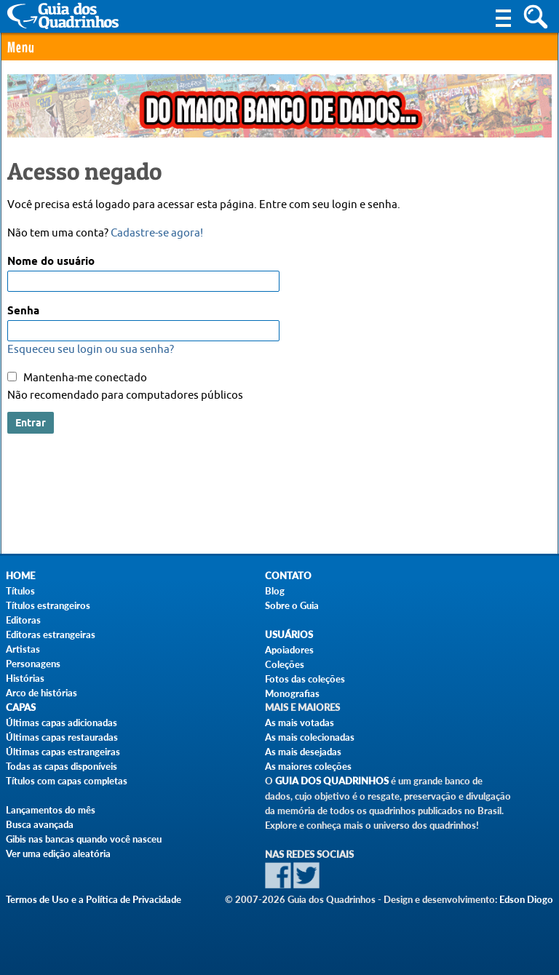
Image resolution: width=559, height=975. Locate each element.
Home (20, 575)
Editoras (23, 620)
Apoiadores (289, 650)
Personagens (33, 663)
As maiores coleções (308, 766)
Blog (275, 591)
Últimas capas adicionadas (61, 722)
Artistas (23, 649)
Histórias (25, 678)
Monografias (292, 693)
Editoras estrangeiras (50, 634)
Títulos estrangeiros (48, 605)
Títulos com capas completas (66, 781)
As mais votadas (299, 722)
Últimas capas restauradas (62, 737)
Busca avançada (40, 824)
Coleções (284, 664)
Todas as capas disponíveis (61, 766)
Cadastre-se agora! (157, 233)
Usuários (289, 634)
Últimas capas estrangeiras (63, 751)
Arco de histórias (41, 693)
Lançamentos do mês (50, 810)
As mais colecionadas (309, 737)
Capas (21, 707)
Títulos (20, 591)
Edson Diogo (526, 899)
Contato (288, 575)
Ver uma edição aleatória (58, 853)
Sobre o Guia (292, 605)
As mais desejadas (303, 751)
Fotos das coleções (305, 679)
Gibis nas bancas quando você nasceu (84, 839)
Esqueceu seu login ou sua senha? (90, 350)
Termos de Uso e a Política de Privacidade (93, 899)
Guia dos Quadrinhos (332, 781)
